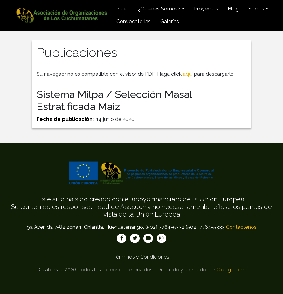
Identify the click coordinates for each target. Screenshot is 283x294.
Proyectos (206, 9)
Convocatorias (133, 21)
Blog (233, 9)
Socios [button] (256, 9)
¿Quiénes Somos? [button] (159, 9)
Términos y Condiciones (141, 257)
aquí (188, 74)
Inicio (122, 9)
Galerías (169, 21)
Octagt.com (230, 270)
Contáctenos (241, 227)
